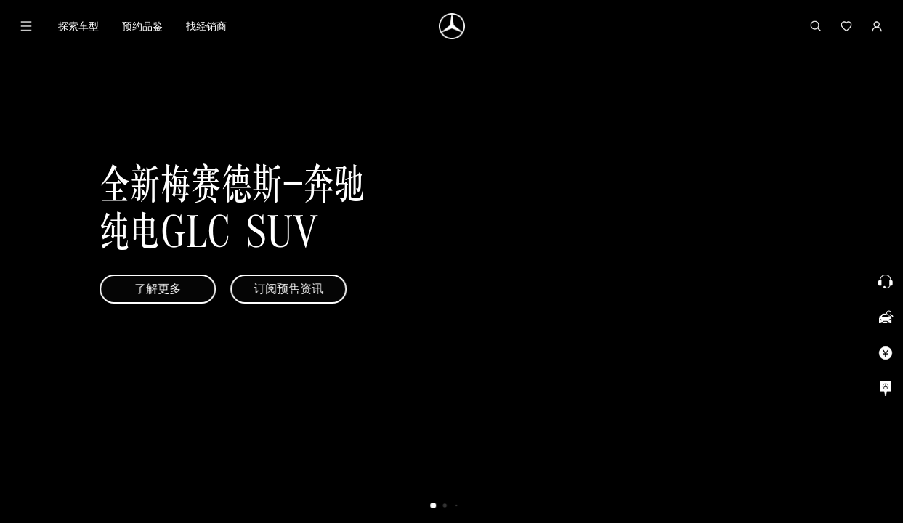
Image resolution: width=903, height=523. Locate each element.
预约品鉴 (142, 26)
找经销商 (206, 26)
